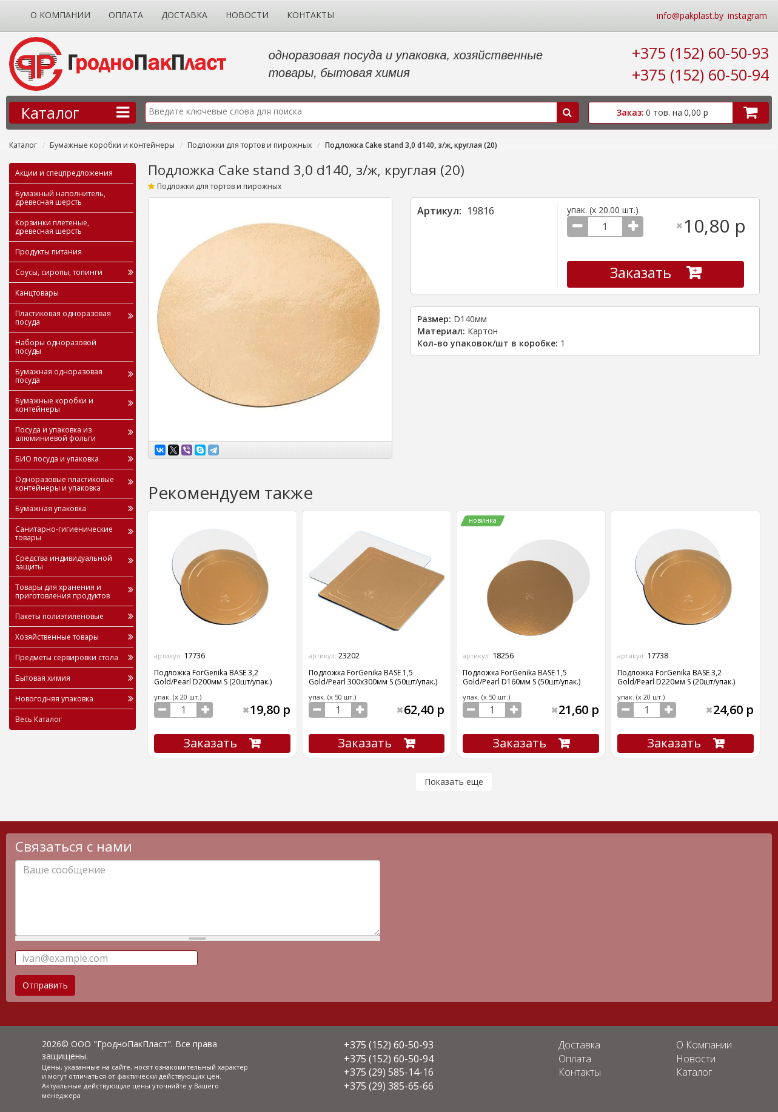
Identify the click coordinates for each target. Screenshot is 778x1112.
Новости (247, 15)
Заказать (640, 272)
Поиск (567, 112)
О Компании (60, 15)
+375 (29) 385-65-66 (389, 1086)
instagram (747, 15)
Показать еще (453, 781)
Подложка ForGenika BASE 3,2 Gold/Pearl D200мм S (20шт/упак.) (213, 677)
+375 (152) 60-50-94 (700, 74)
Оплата (126, 15)
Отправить (45, 985)
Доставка (184, 15)
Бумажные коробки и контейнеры (112, 145)
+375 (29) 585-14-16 (389, 1072)
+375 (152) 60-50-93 (700, 52)
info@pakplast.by (690, 15)
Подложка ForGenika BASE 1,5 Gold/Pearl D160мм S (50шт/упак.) (521, 677)
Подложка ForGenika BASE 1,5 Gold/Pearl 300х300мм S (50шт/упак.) (373, 677)
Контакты (310, 15)
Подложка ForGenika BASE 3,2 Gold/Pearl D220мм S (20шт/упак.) (676, 677)
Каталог (23, 145)
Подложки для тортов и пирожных (249, 145)
